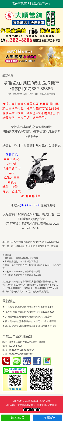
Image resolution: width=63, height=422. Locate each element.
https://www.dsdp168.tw (20, 353)
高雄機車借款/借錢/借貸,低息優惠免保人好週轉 (34, 246)
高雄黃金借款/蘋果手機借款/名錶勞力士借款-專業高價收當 (34, 321)
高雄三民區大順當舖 (47, 94)
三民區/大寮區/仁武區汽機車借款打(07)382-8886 (35, 242)
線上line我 (15, 417)
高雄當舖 (41, 405)
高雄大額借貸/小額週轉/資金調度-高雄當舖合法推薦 (30, 326)
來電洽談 (47, 417)
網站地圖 (52, 405)
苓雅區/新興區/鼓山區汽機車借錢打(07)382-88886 (30, 312)
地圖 (41, 342)
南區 (33, 405)
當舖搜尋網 (23, 405)
